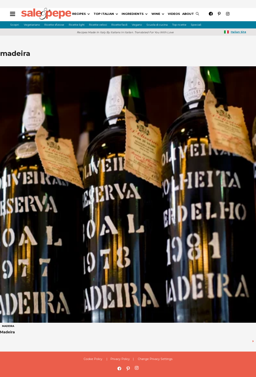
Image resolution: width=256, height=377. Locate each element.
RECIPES (79, 14)
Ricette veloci (98, 24)
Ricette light (77, 24)
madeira (8, 326)
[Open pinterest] (219, 13)
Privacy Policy (120, 359)
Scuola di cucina (157, 24)
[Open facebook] (210, 13)
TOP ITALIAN (104, 14)
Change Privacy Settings (155, 359)
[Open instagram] (227, 13)
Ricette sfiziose (54, 24)
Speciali (196, 24)
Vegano (137, 24)
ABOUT (188, 14)
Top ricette (179, 24)
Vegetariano (32, 24)
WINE (155, 14)
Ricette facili (119, 24)
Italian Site (238, 31)
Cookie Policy (93, 359)
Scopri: (14, 24)
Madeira (7, 332)
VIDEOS (174, 14)
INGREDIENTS (133, 14)
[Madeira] (128, 194)
